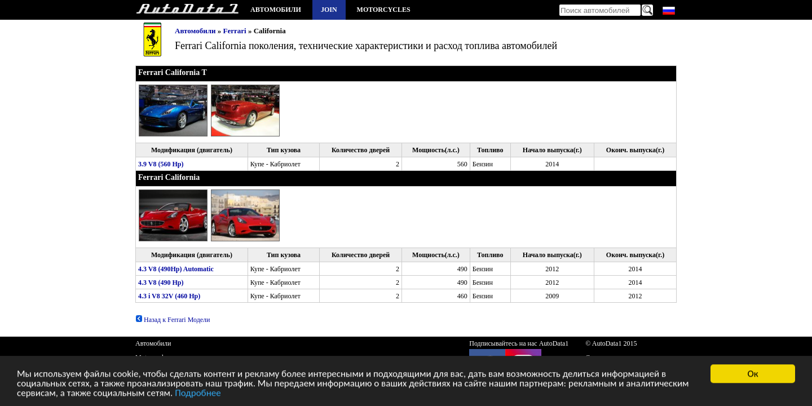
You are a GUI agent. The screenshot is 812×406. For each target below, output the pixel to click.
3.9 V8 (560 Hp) (160, 164)
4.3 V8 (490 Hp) (160, 282)
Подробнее (198, 394)
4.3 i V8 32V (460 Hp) (169, 296)
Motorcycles (384, 10)
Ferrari (234, 31)
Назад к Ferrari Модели (172, 320)
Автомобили (275, 10)
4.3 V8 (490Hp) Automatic (176, 269)
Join (329, 10)
